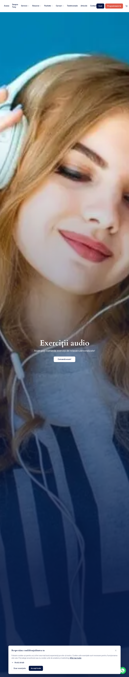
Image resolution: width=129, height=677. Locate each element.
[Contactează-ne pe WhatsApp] (122, 670)
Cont (100, 6)
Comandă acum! (64, 359)
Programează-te (114, 6)
